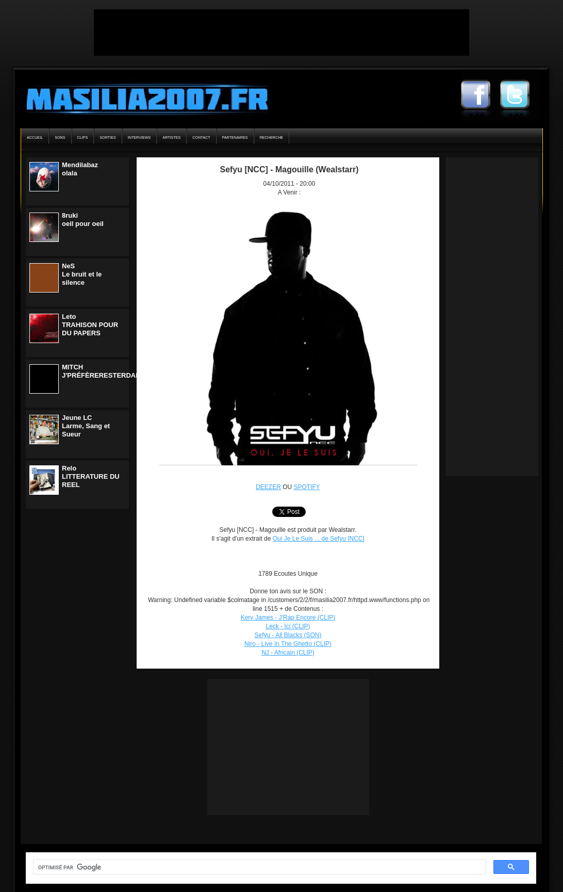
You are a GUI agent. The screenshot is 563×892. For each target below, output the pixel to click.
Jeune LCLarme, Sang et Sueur (86, 426)
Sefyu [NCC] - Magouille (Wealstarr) (289, 169)
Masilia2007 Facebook (480, 95)
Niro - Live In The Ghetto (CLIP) (288, 643)
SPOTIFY (307, 487)
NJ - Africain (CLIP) (287, 652)
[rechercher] (258, 867)
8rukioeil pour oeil (83, 220)
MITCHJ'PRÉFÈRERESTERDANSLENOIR (116, 371)
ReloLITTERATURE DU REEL (91, 476)
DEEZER (268, 487)
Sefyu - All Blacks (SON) (287, 635)
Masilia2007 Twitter (519, 95)
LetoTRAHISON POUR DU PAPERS (90, 325)
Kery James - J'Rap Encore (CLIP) (288, 617)
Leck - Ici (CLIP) (288, 626)
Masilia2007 (141, 97)
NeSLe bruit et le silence (82, 274)
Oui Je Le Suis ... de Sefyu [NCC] (319, 538)
